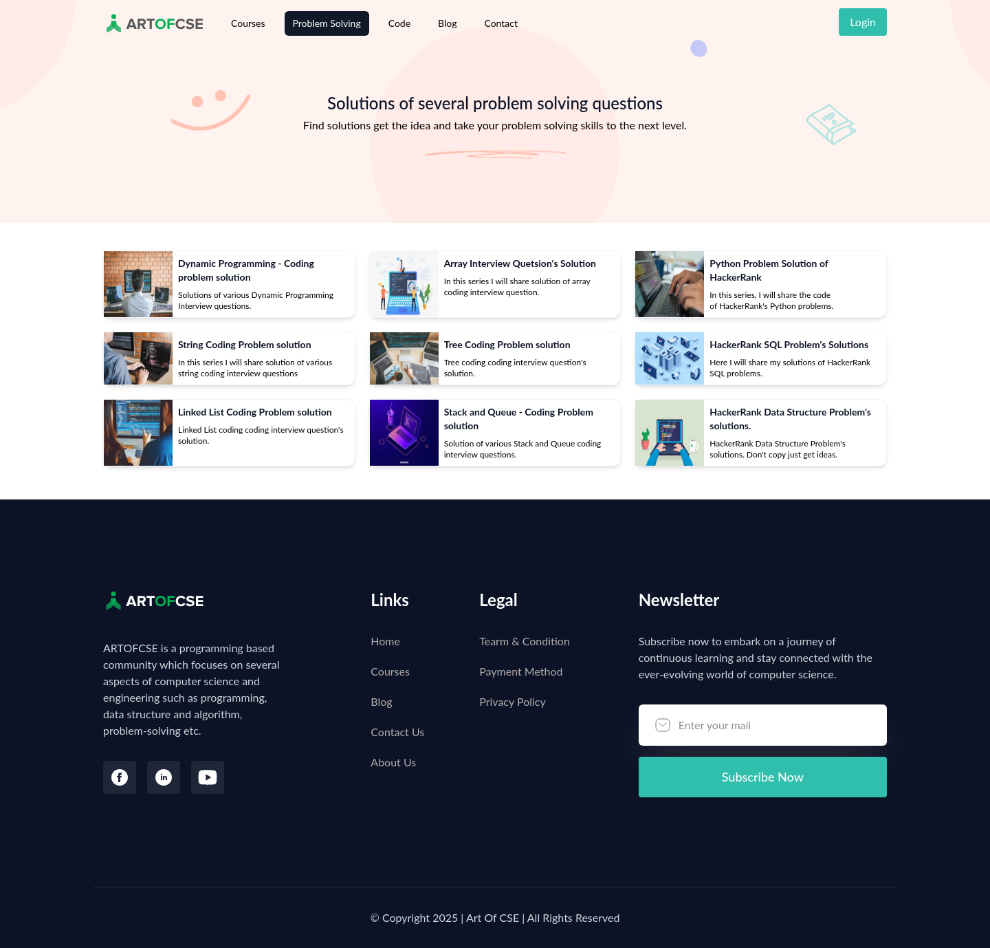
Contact (501, 23)
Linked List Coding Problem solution (255, 412)
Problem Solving (327, 23)
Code (399, 23)
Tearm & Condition (524, 640)
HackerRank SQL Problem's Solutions (789, 344)
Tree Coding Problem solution (507, 344)
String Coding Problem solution (244, 344)
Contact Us (397, 731)
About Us (393, 761)
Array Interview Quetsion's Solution (520, 263)
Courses (248, 23)
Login (863, 21)
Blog (447, 23)
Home (385, 640)
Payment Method (520, 671)
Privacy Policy (512, 701)
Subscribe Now (763, 776)
